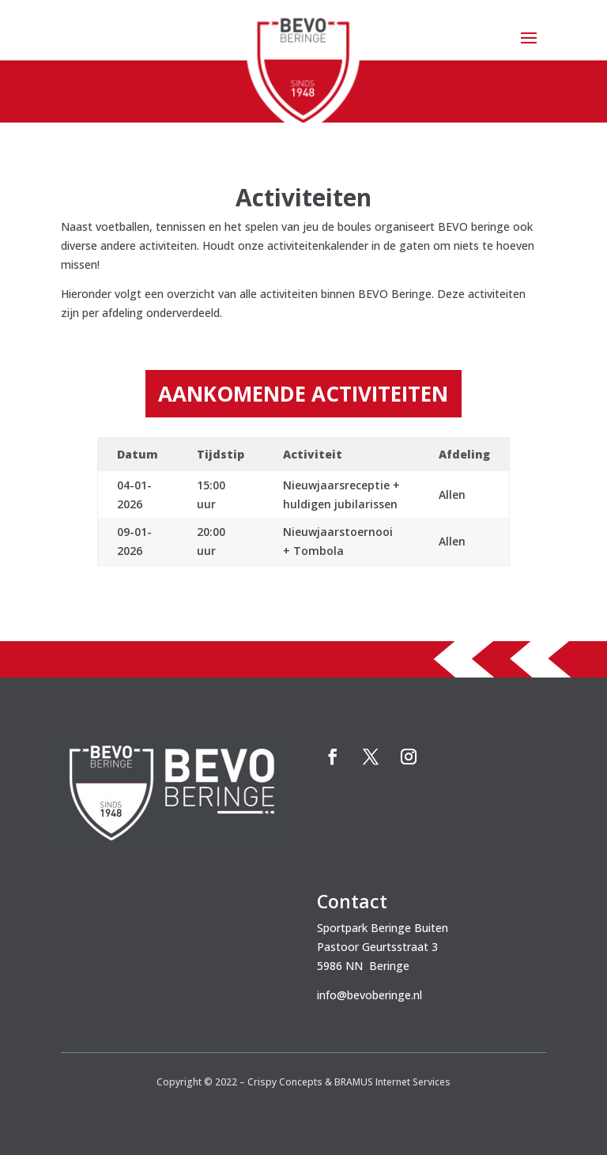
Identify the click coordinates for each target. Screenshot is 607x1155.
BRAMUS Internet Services (392, 1082)
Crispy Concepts (284, 1082)
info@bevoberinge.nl (369, 994)
